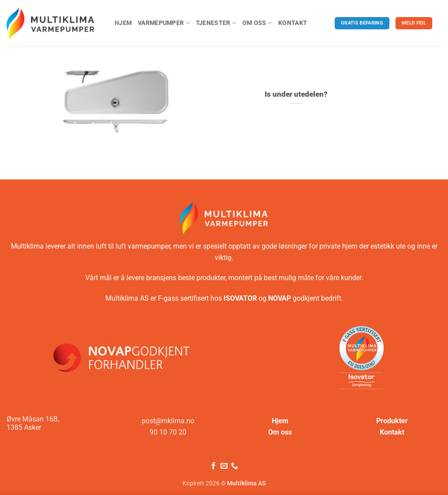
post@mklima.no (168, 421)
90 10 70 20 (168, 432)
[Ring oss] (234, 466)
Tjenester (216, 23)
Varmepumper (164, 23)
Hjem (123, 23)
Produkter (392, 421)
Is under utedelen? (296, 94)
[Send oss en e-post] (224, 466)
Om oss (257, 23)
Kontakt (292, 23)
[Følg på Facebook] (213, 466)
